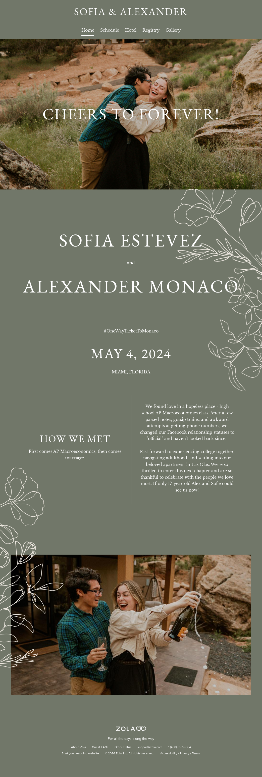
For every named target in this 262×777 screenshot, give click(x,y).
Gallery (173, 30)
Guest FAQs (100, 747)
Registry (151, 30)
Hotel (130, 30)
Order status (123, 747)
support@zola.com (149, 747)
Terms (196, 753)
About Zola (78, 747)
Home (87, 30)
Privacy (184, 753)
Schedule (109, 30)
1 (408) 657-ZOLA (179, 747)
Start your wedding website (80, 753)
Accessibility (168, 753)
